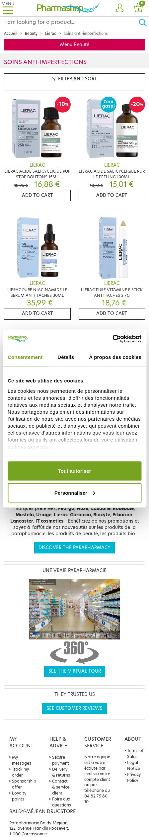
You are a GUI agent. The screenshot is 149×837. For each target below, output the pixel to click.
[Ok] (143, 22)
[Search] (69, 22)
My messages (21, 760)
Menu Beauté (74, 45)
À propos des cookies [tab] (115, 357)
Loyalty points (19, 796)
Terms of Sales (135, 753)
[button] (120, 8)
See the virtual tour (74, 671)
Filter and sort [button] (74, 79)
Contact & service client (60, 787)
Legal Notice (133, 765)
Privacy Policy (134, 777)
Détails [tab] (65, 357)
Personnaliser (74, 492)
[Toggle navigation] (8, 8)
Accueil (10, 33)
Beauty (31, 33)
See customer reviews (74, 708)
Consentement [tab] (25, 357)
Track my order (20, 772)
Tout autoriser (74, 471)
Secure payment (60, 760)
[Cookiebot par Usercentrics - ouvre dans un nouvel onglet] (112, 338)
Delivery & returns (61, 772)
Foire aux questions (61, 802)
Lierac (50, 33)
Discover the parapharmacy (74, 547)
